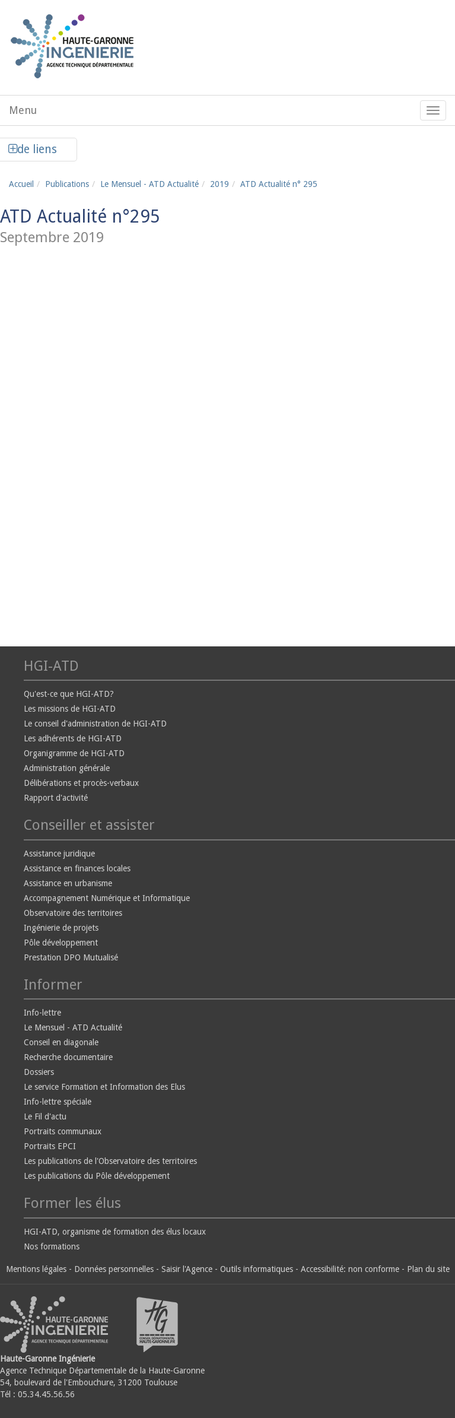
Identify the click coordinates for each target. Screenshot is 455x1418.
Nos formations (51, 1246)
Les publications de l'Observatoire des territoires (110, 1161)
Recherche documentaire (68, 1057)
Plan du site (428, 1269)
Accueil (21, 184)
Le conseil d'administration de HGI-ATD (95, 723)
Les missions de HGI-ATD (70, 708)
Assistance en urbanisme (68, 883)
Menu (23, 110)
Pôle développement (61, 942)
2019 (219, 184)
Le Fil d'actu (45, 1116)
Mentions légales (36, 1269)
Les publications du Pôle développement (97, 1176)
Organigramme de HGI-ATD (74, 753)
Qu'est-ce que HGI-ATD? (69, 694)
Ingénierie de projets (61, 927)
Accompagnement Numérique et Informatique (107, 898)
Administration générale (67, 768)
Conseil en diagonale (61, 1042)
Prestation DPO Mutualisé (71, 957)
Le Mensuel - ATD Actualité (149, 184)
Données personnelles (114, 1269)
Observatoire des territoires (73, 913)
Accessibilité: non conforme (350, 1269)
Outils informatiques (256, 1269)
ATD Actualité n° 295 (278, 184)
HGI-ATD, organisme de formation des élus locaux (115, 1231)
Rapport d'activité (56, 797)
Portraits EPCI (50, 1146)
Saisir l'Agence (186, 1269)
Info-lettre (42, 1012)
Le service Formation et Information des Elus (104, 1087)
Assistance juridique (59, 853)
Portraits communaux (62, 1131)
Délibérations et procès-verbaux (81, 783)
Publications (67, 184)
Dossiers (39, 1072)
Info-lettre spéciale (57, 1101)
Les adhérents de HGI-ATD (73, 738)
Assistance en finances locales (77, 868)
